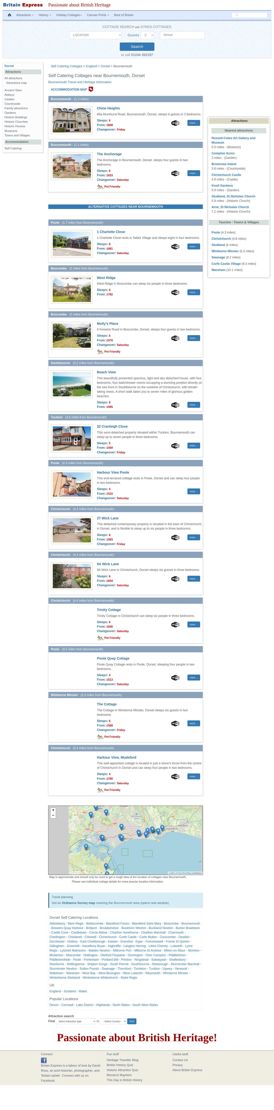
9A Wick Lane (108, 564)
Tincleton (140, 968)
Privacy (178, 1065)
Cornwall (67, 1005)
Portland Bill (110, 959)
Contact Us (180, 1060)
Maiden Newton (99, 950)
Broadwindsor (109, 928)
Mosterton (56, 955)
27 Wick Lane (108, 518)
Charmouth (176, 932)
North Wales (121, 1005)
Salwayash (158, 959)
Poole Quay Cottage (113, 658)
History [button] (45, 15)
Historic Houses (15, 126)
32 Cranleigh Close (112, 426)
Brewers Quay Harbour (67, 928)
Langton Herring (135, 946)
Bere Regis (75, 923)
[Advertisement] (23, 208)
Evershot (126, 941)
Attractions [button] (25, 15)
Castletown (79, 932)
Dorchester (57, 941)
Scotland (70, 991)
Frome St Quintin (177, 941)
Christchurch (107, 937)
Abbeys (9, 94)
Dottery (73, 941)
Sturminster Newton (63, 968)
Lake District (84, 1005)
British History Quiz (120, 1065)
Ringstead (141, 959)
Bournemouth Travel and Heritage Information (79, 82)
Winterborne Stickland (65, 977)
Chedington (57, 937)
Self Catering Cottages (66, 66)
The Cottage (107, 704)
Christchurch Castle (226, 175)
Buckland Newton (161, 928)
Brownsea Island (224, 164)
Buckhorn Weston (134, 928)
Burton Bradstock (188, 928)
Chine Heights (108, 108)
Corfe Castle (128, 937)
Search (137, 46)
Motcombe (73, 955)
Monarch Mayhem (119, 1075)
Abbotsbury (57, 923)
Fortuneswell (154, 941)
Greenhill (73, 946)
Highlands (103, 1005)
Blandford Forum (117, 923)
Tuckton (154, 968)
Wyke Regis (129, 977)
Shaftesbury (177, 959)
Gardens (10, 112)
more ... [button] (194, 123)
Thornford (124, 968)
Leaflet (171, 873)
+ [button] (53, 810)
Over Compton (156, 955)
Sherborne (57, 964)
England (91, 66)
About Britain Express (188, 1070)
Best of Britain (123, 15)
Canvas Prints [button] (98, 15)
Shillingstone (75, 964)
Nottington (90, 955)
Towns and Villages (17, 135)
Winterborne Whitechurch (100, 977)
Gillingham (57, 946)
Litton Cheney (158, 946)
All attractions (13, 78)
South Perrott (119, 964)
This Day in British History (124, 1080)
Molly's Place (107, 323)
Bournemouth (123, 903)
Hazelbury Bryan (93, 946)
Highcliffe (114, 946)
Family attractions (16, 108)
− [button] (53, 815)
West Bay (89, 973)
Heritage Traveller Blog (122, 1060)
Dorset (105, 66)
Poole (77, 959)
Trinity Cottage (109, 610)
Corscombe (168, 937)
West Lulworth (133, 973)
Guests (134, 35)
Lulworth (176, 946)
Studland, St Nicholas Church (233, 196)
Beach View (106, 372)
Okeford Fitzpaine (112, 955)
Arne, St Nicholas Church (230, 207)
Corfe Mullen (148, 937)
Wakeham (56, 973)
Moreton (194, 950)
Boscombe (171, 923)
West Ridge (106, 278)
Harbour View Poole (113, 472)
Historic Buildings (16, 117)
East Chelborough (92, 941)
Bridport (91, 928)
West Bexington (109, 973)
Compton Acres (223, 153)
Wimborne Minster (175, 973)
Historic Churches (16, 121)
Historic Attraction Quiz (122, 1070)
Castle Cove (59, 932)
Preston (126, 959)
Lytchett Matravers (73, 950)
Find (51, 1021)
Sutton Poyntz (89, 968)
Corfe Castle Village (226, 263)
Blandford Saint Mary (146, 923)
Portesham (91, 959)
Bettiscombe (94, 923)
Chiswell (90, 937)
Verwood (181, 968)
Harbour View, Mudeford (116, 757)
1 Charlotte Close (111, 232)
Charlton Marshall (153, 932)
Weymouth (152, 973)
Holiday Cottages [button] (69, 15)
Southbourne (140, 964)
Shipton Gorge (97, 964)
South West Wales (145, 1005)
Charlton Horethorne (124, 932)
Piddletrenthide (60, 959)
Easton (113, 941)
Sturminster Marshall (185, 964)
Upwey (167, 968)
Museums (11, 131)
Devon (54, 1005)
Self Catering (13, 148)
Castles (9, 99)
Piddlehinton (177, 955)
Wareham (72, 973)
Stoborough (160, 964)
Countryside (12, 103)
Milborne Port (122, 950)
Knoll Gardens (222, 185)
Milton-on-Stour (174, 950)
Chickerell (75, 937)
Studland (218, 245)
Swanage (108, 968)
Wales (83, 991)
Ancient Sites (13, 90)
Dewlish (183, 937)
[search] (249, 15)
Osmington (135, 955)
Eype (139, 941)
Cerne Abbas (98, 932)
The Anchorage (109, 154)
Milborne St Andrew (147, 950)
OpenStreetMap (184, 873)
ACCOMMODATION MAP (69, 89)
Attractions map (16, 83)
